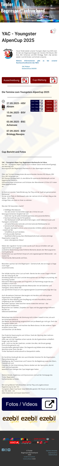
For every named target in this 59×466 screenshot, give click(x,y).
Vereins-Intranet (51, 451)
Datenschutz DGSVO (29, 69)
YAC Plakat (26, 67)
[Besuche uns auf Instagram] (6, 450)
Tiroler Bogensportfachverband (23, 7)
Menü (52, 7)
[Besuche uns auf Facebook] (3, 450)
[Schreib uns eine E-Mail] (9, 450)
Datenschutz (53, 455)
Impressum (52, 453)
